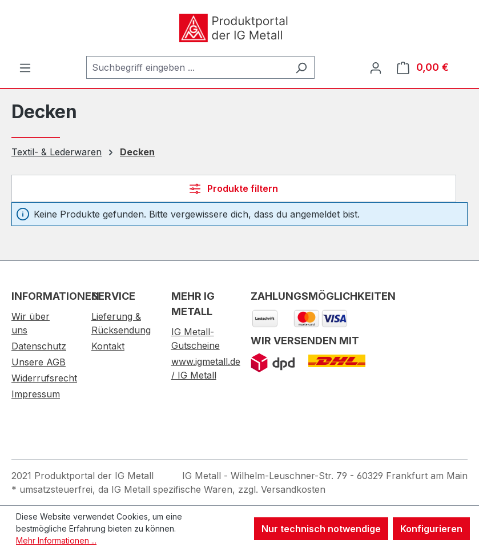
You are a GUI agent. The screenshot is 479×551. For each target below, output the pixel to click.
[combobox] (187, 67)
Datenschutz (38, 346)
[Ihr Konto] (375, 67)
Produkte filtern (234, 188)
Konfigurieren (431, 528)
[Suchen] (301, 67)
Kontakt (107, 346)
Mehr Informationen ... (56, 540)
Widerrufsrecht (44, 378)
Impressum (35, 394)
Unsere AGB (38, 362)
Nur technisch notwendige (321, 528)
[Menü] (25, 67)
